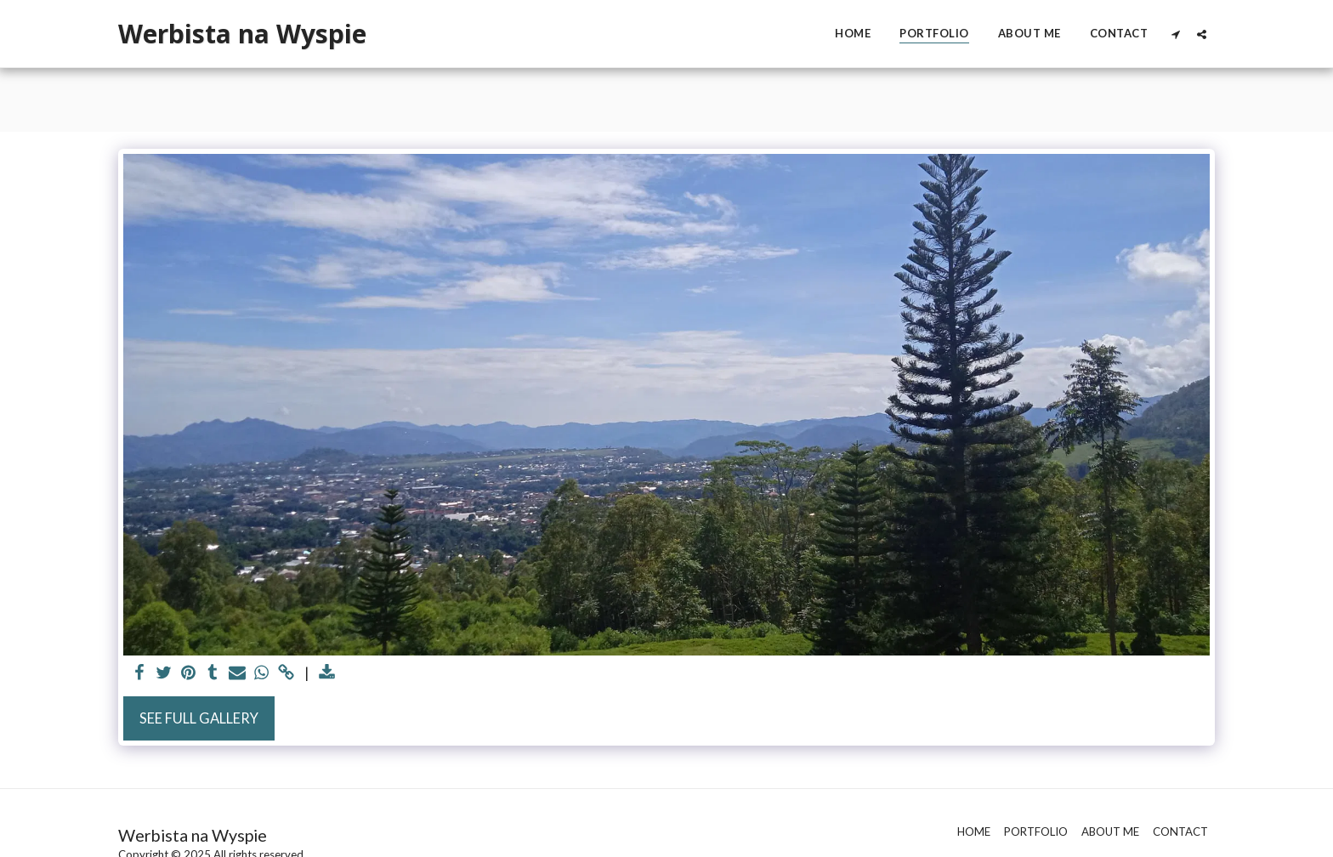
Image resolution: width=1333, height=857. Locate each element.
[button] (1175, 34)
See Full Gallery (198, 718)
